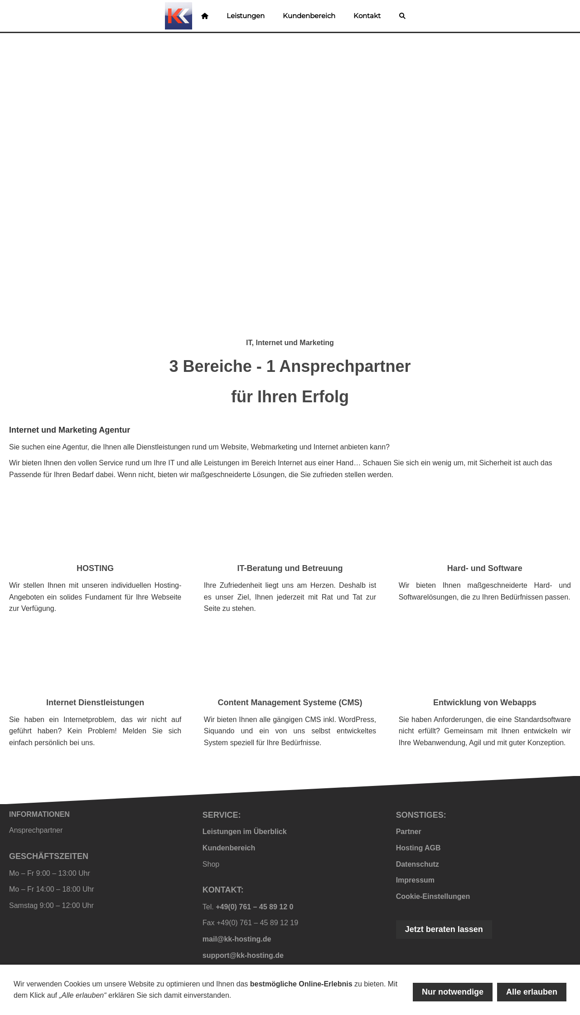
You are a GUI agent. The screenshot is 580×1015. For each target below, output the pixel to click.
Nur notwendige (452, 991)
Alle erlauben (531, 991)
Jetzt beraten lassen (444, 929)
